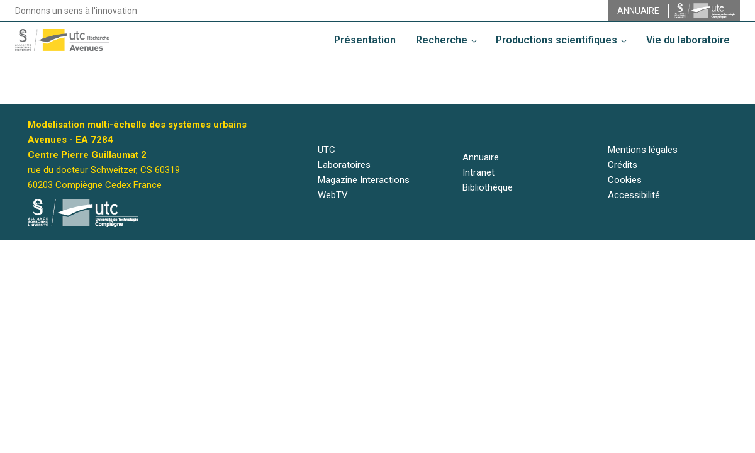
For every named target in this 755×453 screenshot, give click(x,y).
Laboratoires (344, 165)
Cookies (625, 180)
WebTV (333, 195)
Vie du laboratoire (688, 40)
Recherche (441, 40)
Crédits (622, 165)
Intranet (478, 172)
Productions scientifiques (556, 40)
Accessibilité (634, 195)
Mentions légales (643, 149)
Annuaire (480, 157)
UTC (326, 149)
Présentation (365, 40)
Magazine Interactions (364, 180)
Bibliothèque (487, 187)
